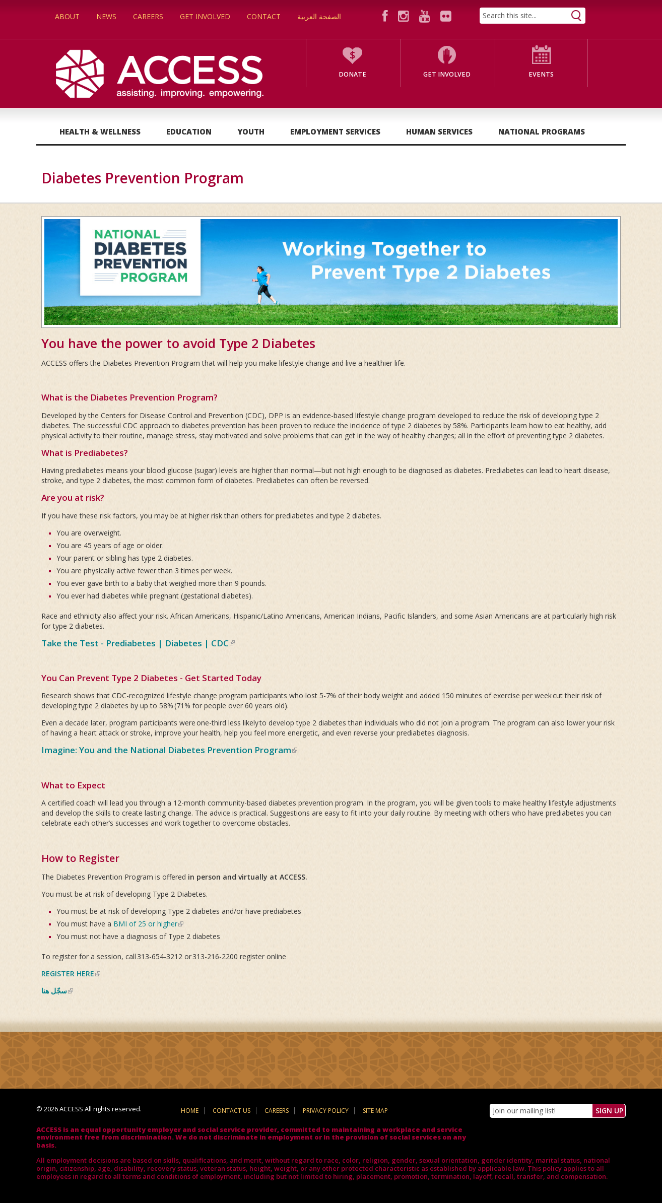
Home (189, 1110)
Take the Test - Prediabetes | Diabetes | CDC (138, 643)
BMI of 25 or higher (148, 923)
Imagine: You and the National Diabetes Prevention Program (169, 750)
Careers (148, 16)
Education (189, 131)
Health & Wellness (100, 131)
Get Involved (205, 16)
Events (541, 74)
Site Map (375, 1110)
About (67, 16)
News (106, 16)
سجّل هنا (57, 990)
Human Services (439, 131)
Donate (352, 74)
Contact (264, 16)
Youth (250, 131)
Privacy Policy (326, 1110)
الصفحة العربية (319, 16)
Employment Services (335, 131)
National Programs (541, 131)
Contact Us (231, 1110)
